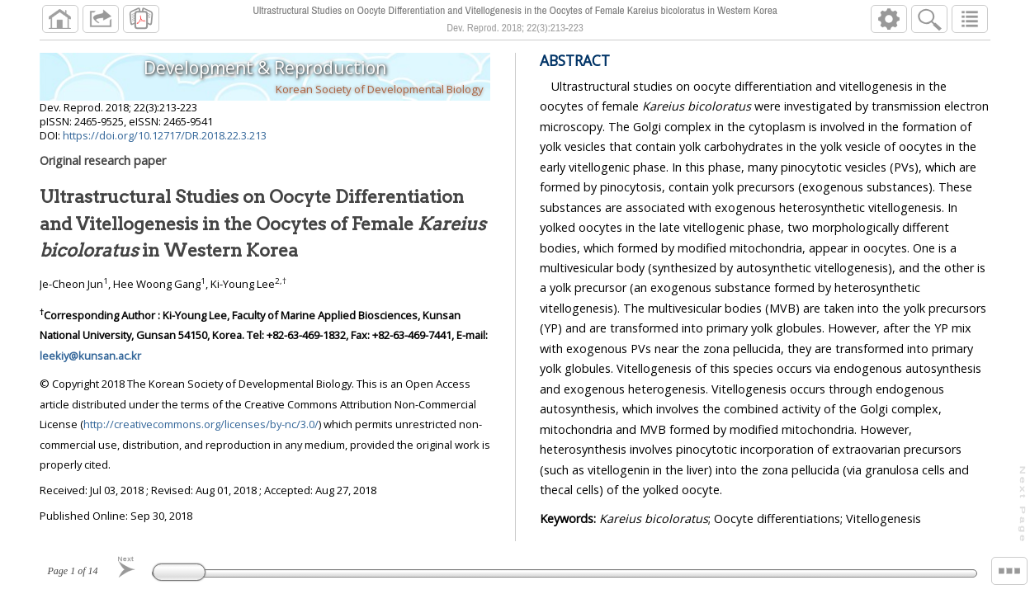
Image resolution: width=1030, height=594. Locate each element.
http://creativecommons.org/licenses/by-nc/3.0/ (201, 424)
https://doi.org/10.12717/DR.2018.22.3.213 (165, 135)
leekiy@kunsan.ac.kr (90, 355)
